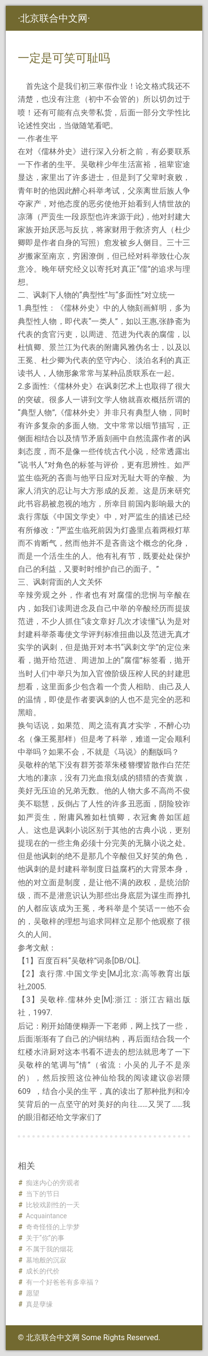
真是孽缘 (39, 1304)
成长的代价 (43, 1271)
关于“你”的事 (45, 1238)
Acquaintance (46, 1216)
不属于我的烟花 (49, 1249)
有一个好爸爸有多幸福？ (63, 1282)
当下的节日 (43, 1194)
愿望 (32, 1293)
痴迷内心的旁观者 (53, 1183)
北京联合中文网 (53, 18)
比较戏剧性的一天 (53, 1205)
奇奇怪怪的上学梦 (53, 1227)
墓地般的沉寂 (46, 1260)
